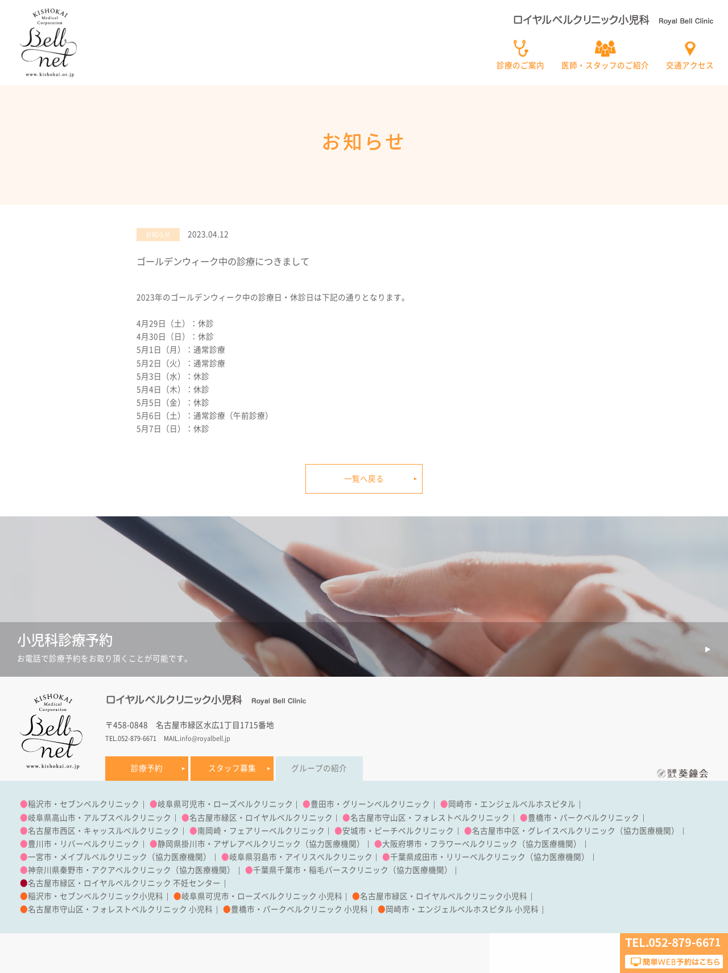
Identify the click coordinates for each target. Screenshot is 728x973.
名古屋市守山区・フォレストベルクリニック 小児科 (120, 909)
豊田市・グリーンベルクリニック (370, 804)
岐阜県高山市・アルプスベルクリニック (99, 818)
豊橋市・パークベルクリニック (583, 818)
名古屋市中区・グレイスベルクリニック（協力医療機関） (575, 831)
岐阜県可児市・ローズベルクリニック (225, 804)
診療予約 (147, 768)
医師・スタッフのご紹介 (605, 65)
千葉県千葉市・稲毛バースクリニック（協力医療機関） (352, 870)
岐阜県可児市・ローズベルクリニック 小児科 (261, 896)
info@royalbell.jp (205, 738)
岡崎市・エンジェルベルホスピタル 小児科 (462, 909)
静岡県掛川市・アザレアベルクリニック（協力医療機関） (261, 844)
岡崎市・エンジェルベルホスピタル (512, 804)
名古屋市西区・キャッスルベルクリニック (103, 831)
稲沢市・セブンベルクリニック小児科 (95, 896)
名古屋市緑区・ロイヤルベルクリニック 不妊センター (124, 883)
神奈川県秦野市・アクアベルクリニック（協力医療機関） (131, 870)
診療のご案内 (520, 65)
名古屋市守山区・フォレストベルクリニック (430, 818)
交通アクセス (690, 65)
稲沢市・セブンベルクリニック (83, 804)
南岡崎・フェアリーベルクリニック (261, 831)
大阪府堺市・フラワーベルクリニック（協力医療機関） (481, 844)
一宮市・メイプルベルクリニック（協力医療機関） (119, 857)
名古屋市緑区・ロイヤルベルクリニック (261, 818)
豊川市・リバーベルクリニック (83, 844)
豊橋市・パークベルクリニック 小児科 (299, 909)
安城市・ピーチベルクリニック (398, 831)
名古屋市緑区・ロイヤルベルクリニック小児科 (443, 896)
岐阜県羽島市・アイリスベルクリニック (301, 857)
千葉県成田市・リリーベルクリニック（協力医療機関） (489, 857)
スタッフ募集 (232, 768)
